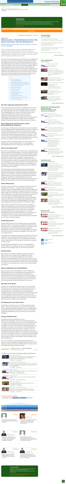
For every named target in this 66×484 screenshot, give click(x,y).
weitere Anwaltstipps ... (59, 55)
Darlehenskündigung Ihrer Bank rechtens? (51, 52)
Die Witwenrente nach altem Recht (19, 97)
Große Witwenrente (16, 89)
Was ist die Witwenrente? (17, 85)
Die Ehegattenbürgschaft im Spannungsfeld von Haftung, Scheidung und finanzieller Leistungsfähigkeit (52, 49)
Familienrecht (21, 35)
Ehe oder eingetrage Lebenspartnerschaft (16, 80)
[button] (19, 406)
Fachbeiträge (14, 8)
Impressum (63, 6)
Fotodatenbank (32, 4)
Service (49, 4)
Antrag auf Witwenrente (17, 99)
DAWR (3, 8)
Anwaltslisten (17, 4)
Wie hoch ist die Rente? (16, 95)
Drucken (35, 349)
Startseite (3, 4)
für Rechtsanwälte (41, 4)
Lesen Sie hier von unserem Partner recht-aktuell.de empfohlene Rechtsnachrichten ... (19, 353)
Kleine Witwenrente (16, 87)
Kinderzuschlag (14, 91)
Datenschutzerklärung (55, 6)
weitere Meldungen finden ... (58, 103)
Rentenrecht (29, 35)
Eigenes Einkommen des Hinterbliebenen (17, 93)
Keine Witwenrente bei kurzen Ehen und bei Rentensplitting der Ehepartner (20, 83)
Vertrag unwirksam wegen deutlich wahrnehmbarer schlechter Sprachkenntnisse (52, 39)
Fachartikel (8, 8)
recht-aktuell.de (51, 111)
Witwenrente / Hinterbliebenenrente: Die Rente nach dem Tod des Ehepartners (15, 10)
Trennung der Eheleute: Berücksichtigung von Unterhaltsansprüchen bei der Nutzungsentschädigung (52, 44)
